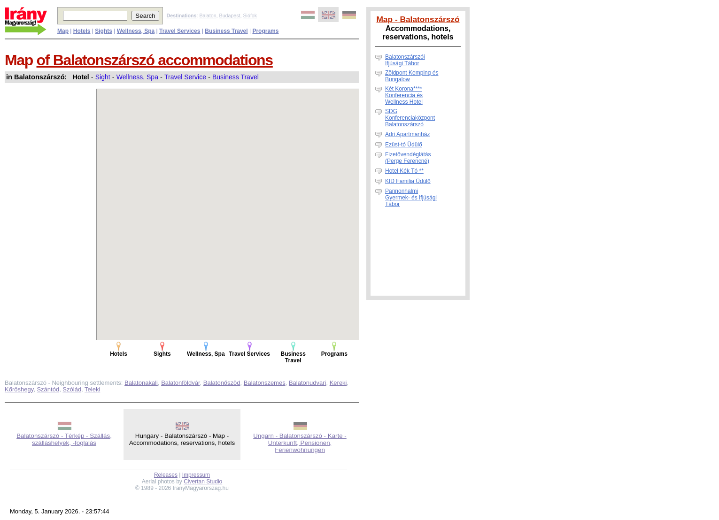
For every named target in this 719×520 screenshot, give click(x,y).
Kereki (338, 382)
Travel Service (185, 77)
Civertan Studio (203, 481)
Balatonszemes (265, 382)
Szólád (71, 389)
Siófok (250, 15)
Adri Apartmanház (407, 134)
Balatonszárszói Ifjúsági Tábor (405, 60)
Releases (166, 475)
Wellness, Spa (137, 77)
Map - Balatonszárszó (417, 19)
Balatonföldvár (180, 382)
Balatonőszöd (221, 382)
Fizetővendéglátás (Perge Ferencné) (408, 157)
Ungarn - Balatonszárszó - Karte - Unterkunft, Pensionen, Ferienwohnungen (300, 442)
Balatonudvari (307, 382)
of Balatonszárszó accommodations (155, 60)
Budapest (229, 15)
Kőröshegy (19, 389)
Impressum (196, 475)
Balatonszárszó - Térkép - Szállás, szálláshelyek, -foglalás (64, 439)
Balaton (207, 15)
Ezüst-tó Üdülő (403, 144)
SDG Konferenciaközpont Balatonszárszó (410, 118)
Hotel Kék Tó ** (404, 171)
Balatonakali (141, 382)
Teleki (92, 389)
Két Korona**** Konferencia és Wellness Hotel (404, 95)
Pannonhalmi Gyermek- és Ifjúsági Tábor (411, 197)
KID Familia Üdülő (408, 181)
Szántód (48, 389)
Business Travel (235, 77)
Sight (102, 77)
